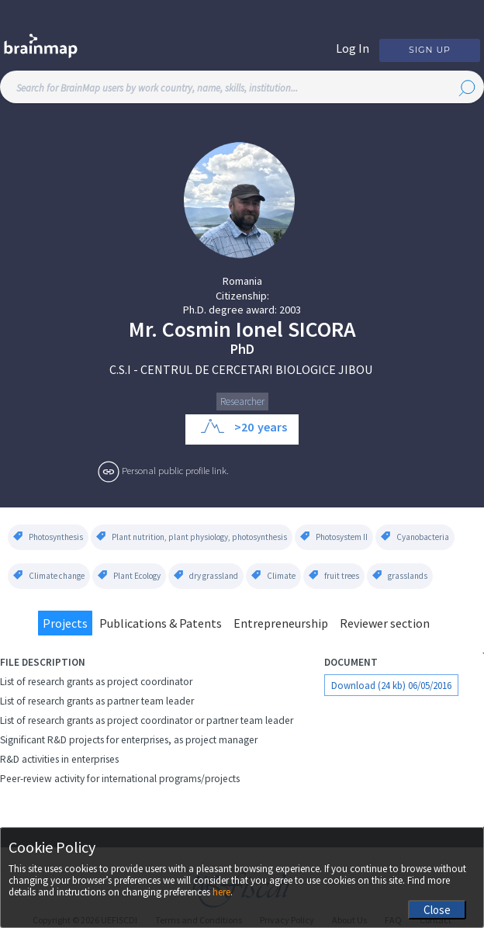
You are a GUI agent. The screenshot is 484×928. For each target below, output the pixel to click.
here (221, 892)
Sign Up (430, 49)
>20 (244, 427)
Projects (65, 623)
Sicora (322, 329)
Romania (242, 281)
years (272, 427)
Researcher (242, 401)
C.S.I (120, 369)
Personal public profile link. (175, 470)
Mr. (143, 329)
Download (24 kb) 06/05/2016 (391, 685)
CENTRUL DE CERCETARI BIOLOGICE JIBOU (256, 369)
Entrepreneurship (280, 623)
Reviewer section (385, 623)
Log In (352, 48)
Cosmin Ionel (222, 329)
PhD (242, 349)
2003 (290, 310)
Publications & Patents (160, 623)
